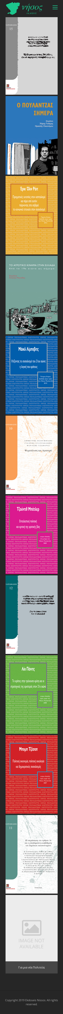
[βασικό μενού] (55, 7)
